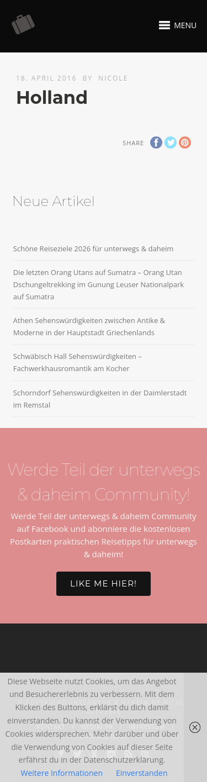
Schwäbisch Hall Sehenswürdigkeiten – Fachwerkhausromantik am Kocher (77, 362)
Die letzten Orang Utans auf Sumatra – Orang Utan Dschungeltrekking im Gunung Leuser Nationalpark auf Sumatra (98, 284)
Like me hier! (103, 583)
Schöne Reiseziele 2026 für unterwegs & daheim (93, 248)
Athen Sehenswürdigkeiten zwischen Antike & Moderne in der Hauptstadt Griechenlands (89, 326)
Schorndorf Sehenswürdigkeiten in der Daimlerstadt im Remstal (100, 399)
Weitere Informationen (62, 773)
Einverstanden (142, 773)
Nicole (113, 78)
